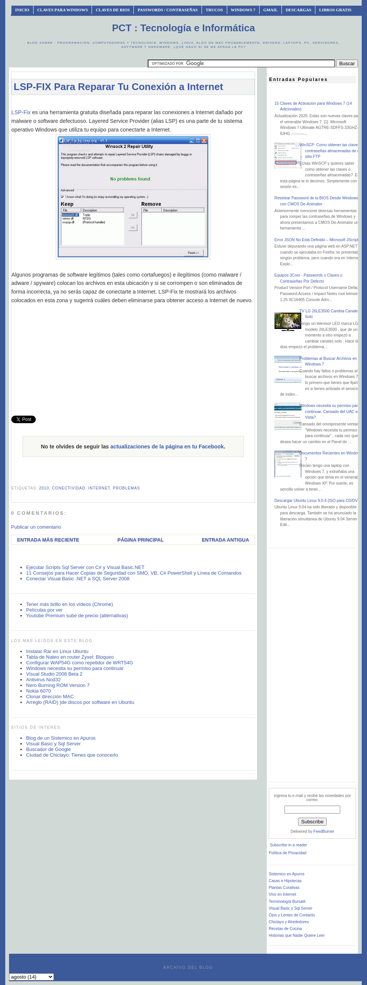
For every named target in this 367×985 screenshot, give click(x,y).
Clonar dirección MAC (49, 696)
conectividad (69, 488)
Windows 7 (243, 10)
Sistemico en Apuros (286, 874)
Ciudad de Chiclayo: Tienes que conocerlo (72, 755)
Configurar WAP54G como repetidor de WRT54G (79, 662)
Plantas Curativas (284, 888)
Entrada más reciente (48, 540)
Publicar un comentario (36, 527)
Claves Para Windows (62, 10)
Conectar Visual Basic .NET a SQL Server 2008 (77, 578)
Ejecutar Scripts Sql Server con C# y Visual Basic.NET (85, 567)
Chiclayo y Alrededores (289, 922)
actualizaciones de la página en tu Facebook (167, 447)
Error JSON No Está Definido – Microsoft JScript (316, 240)
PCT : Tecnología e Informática (183, 28)
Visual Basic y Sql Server (53, 743)
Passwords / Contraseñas (167, 10)
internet (99, 488)
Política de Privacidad (287, 853)
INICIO (22, 10)
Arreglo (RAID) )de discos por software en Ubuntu (80, 702)
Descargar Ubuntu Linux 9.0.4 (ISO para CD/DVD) (318, 501)
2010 (44, 488)
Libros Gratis (335, 10)
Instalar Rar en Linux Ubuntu (57, 651)
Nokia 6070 (38, 691)
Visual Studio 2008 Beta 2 (54, 674)
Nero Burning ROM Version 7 (57, 685)
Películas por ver (44, 610)
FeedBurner (323, 831)
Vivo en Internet (282, 894)
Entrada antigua (225, 540)
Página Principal (141, 540)
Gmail (270, 10)
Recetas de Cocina (285, 929)
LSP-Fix (21, 112)
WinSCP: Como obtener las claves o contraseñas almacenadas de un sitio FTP (330, 151)
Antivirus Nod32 (43, 679)
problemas (126, 488)
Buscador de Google (48, 749)
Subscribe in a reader (288, 845)
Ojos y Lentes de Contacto (292, 915)
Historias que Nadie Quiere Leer (296, 935)
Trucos (214, 10)
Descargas (298, 10)
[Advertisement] (148, 104)
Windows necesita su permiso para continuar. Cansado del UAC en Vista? (329, 411)
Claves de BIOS (113, 10)
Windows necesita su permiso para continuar (75, 668)
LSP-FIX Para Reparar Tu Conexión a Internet (118, 86)
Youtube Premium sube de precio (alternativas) (77, 615)
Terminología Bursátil (287, 901)
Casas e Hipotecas (285, 881)
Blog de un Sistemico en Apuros (60, 738)
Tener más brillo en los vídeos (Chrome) (69, 604)
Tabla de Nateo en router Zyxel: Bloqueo (70, 657)
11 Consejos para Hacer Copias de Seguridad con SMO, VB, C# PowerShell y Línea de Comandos (134, 573)
